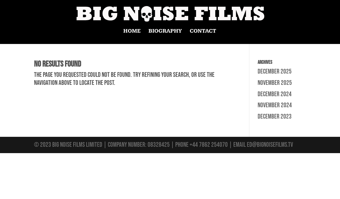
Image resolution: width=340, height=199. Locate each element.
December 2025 (275, 71)
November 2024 (275, 105)
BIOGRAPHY (165, 31)
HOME (132, 31)
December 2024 (275, 94)
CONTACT (203, 31)
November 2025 (275, 83)
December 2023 (275, 116)
